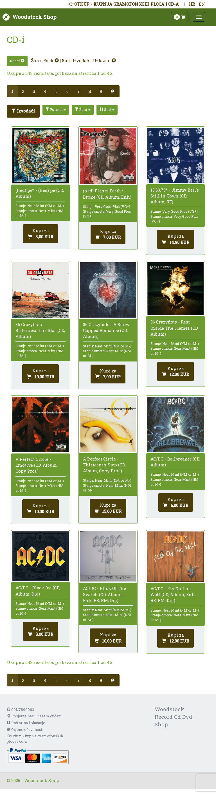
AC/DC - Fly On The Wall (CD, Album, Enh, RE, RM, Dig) (173, 594)
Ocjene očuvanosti (25, 729)
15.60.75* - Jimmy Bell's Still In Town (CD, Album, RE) (174, 196)
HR (192, 4)
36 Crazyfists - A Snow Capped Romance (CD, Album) (106, 330)
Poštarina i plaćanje (26, 722)
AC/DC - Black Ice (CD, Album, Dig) (37, 590)
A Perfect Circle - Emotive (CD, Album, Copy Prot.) (36, 465)
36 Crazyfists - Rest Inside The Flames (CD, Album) (174, 327)
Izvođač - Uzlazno (94, 60)
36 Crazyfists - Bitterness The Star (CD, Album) (40, 330)
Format (56, 109)
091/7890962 (20, 709)
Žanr (83, 109)
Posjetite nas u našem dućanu (34, 715)
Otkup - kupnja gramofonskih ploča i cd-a (35, 738)
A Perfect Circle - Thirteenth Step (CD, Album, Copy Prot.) (104, 464)
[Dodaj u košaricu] (40, 233)
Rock (51, 60)
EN (202, 4)
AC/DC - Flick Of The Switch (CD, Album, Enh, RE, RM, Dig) (104, 594)
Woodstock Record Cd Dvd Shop (173, 717)
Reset (17, 60)
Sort (107, 109)
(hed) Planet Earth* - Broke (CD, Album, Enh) (107, 193)
